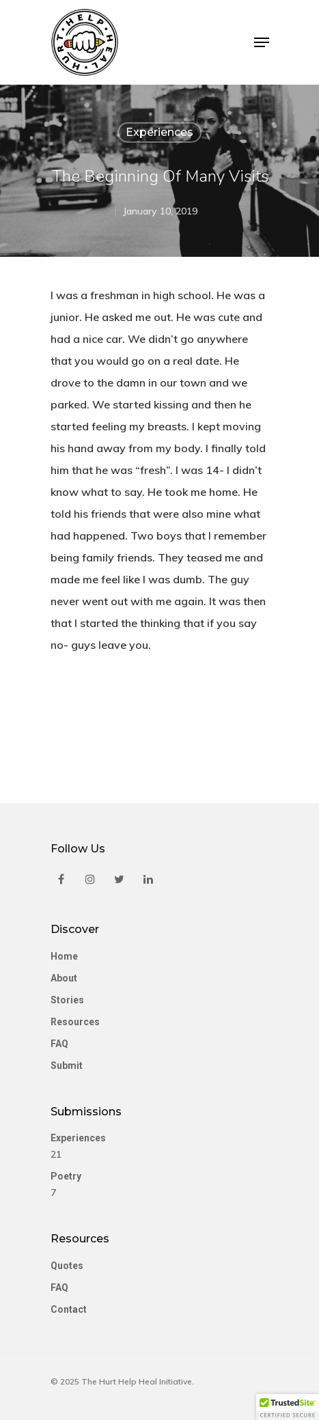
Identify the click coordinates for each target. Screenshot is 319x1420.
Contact (69, 1309)
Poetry (66, 1176)
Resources (75, 1021)
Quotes (67, 1265)
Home (64, 956)
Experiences (159, 132)
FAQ (59, 1043)
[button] (287, 1407)
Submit (67, 1065)
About (64, 978)
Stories (67, 999)
